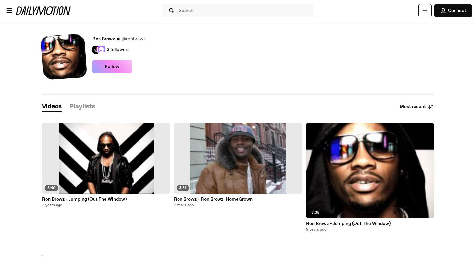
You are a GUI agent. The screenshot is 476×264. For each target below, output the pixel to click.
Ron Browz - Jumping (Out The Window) (84, 199)
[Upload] (425, 10)
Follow (112, 67)
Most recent (417, 106)
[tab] (52, 107)
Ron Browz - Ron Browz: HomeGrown (213, 199)
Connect (453, 10)
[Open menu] (9, 10)
